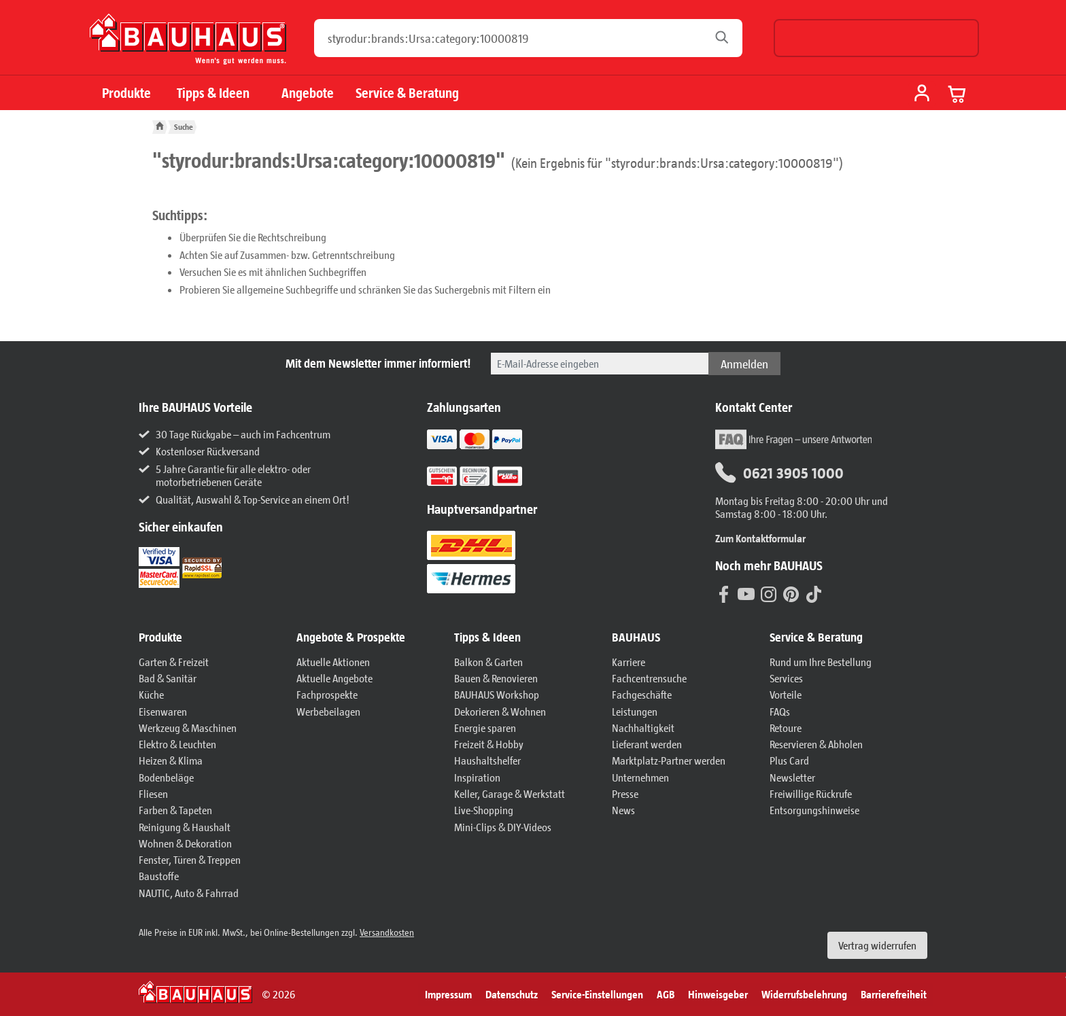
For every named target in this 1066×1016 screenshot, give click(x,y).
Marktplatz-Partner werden (668, 760)
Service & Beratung (407, 92)
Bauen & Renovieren (496, 677)
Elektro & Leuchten (177, 743)
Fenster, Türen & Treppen (190, 859)
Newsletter (792, 777)
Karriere (628, 661)
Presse (625, 793)
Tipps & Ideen (213, 92)
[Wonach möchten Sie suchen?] (514, 38)
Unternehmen (640, 777)
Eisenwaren (163, 711)
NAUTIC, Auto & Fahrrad (189, 892)
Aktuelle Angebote (334, 677)
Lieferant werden (647, 743)
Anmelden (744, 363)
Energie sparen (485, 727)
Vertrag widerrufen (877, 945)
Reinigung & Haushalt (184, 826)
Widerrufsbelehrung (804, 993)
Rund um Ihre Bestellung (821, 661)
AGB (665, 993)
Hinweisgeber (718, 993)
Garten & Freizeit (174, 661)
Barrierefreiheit (894, 993)
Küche (151, 694)
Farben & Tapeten (175, 809)
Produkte (126, 92)
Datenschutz (511, 993)
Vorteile (786, 694)
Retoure (786, 727)
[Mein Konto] (921, 94)
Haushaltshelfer (487, 760)
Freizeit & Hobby (488, 743)
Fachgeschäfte (642, 694)
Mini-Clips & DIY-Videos (502, 826)
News (623, 809)
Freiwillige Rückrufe (811, 793)
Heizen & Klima (171, 760)
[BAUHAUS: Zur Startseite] (188, 44)
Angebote (307, 92)
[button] (211, 637)
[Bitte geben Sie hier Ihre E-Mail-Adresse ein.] (599, 363)
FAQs (780, 711)
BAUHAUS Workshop (496, 694)
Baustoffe (159, 875)
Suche (183, 127)
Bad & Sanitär (167, 677)
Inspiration (477, 777)
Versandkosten (387, 932)
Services (786, 677)
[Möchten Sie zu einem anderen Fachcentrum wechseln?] (876, 38)
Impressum (448, 993)
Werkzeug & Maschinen (188, 727)
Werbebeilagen (328, 711)
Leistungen (634, 711)
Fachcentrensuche (649, 677)
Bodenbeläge (166, 777)
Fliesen (153, 793)
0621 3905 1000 (779, 472)
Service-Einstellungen (597, 993)
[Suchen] (725, 38)
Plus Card (789, 760)
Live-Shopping (483, 809)
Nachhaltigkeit (643, 727)
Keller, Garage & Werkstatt (509, 793)
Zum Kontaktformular (760, 537)
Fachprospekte (327, 694)
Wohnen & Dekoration (185, 843)
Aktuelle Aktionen (333, 661)
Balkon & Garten (488, 661)
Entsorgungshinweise (814, 809)
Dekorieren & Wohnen (500, 711)
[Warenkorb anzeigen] (957, 93)
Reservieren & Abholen (816, 743)
